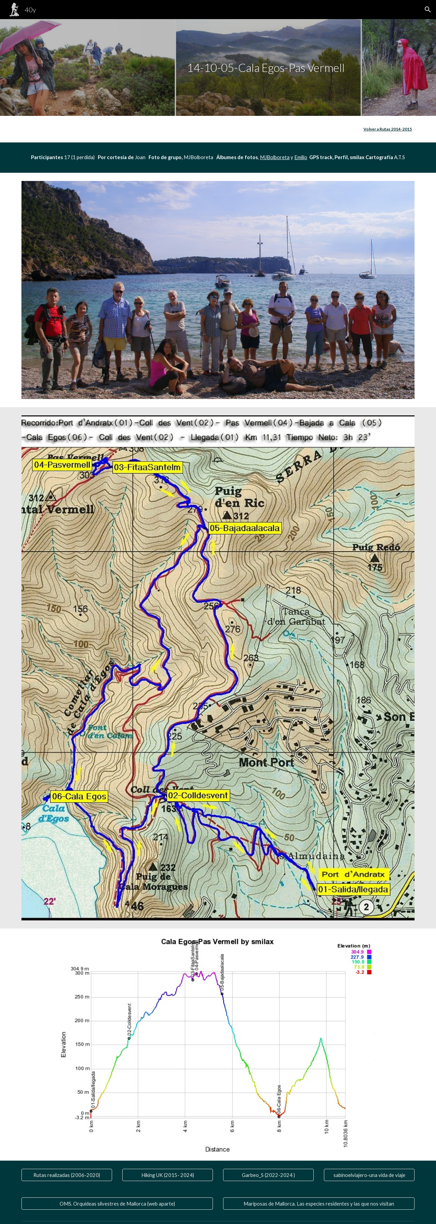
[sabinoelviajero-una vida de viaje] (369, 1175)
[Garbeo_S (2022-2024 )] (268, 1175)
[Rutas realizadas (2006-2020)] (67, 1175)
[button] (428, 9)
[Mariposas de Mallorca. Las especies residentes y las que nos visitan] (318, 1203)
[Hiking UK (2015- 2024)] (168, 1175)
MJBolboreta (275, 157)
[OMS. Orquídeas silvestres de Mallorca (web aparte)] (117, 1203)
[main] (218, 68)
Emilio (300, 157)
